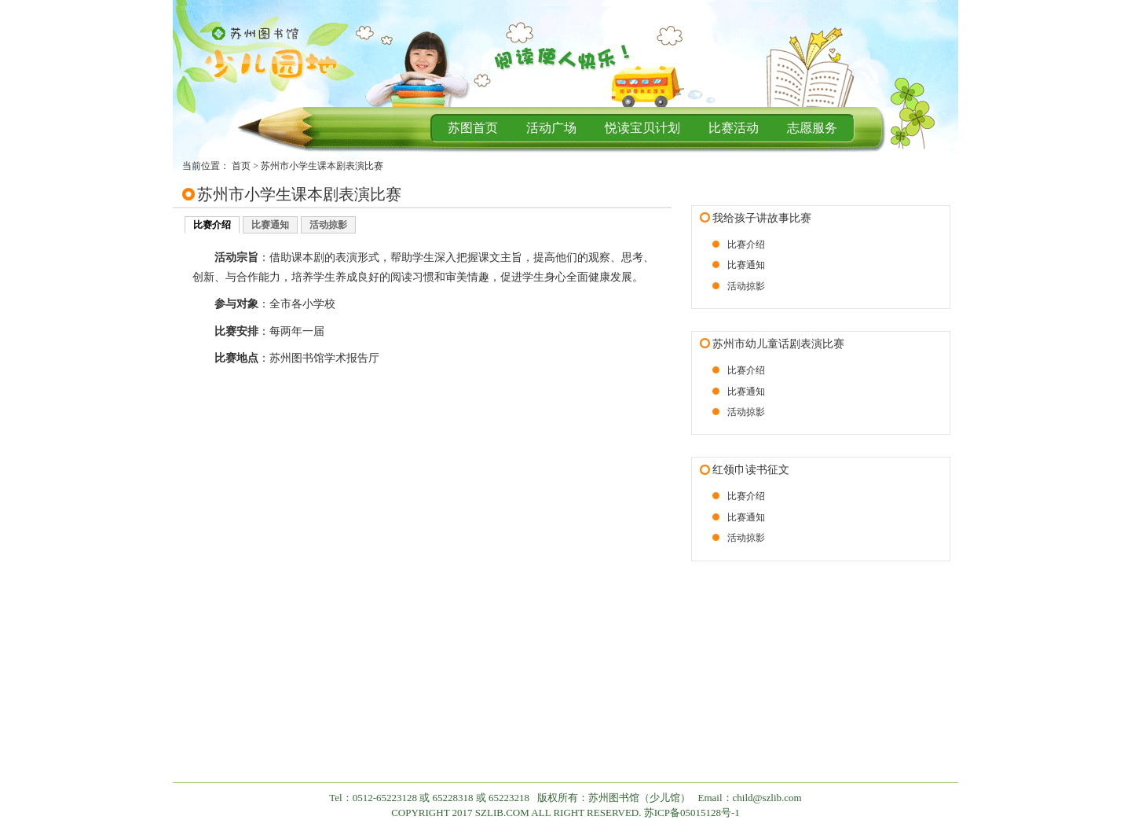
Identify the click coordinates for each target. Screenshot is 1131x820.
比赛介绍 (212, 224)
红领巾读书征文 (750, 470)
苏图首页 (473, 127)
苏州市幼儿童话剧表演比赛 (778, 344)
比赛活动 (733, 127)
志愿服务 (812, 127)
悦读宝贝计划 (642, 127)
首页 (241, 165)
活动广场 (551, 127)
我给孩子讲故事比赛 (761, 218)
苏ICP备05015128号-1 (692, 812)
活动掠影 (328, 224)
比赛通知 (270, 224)
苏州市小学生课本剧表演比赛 (322, 165)
